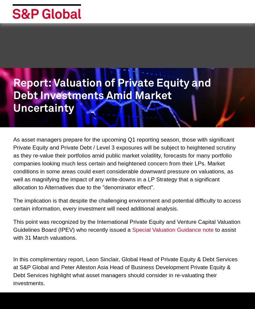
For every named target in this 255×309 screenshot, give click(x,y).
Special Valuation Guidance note (172, 230)
